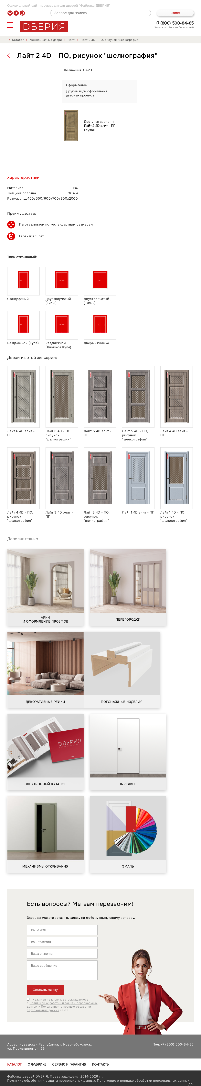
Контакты (100, 1064)
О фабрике (37, 1064)
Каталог (18, 40)
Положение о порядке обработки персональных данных (143, 1081)
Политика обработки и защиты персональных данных (51, 1081)
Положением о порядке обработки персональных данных (59, 1008)
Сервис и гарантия (69, 1064)
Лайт (71, 40)
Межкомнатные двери (46, 40)
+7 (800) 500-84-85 (174, 23)
